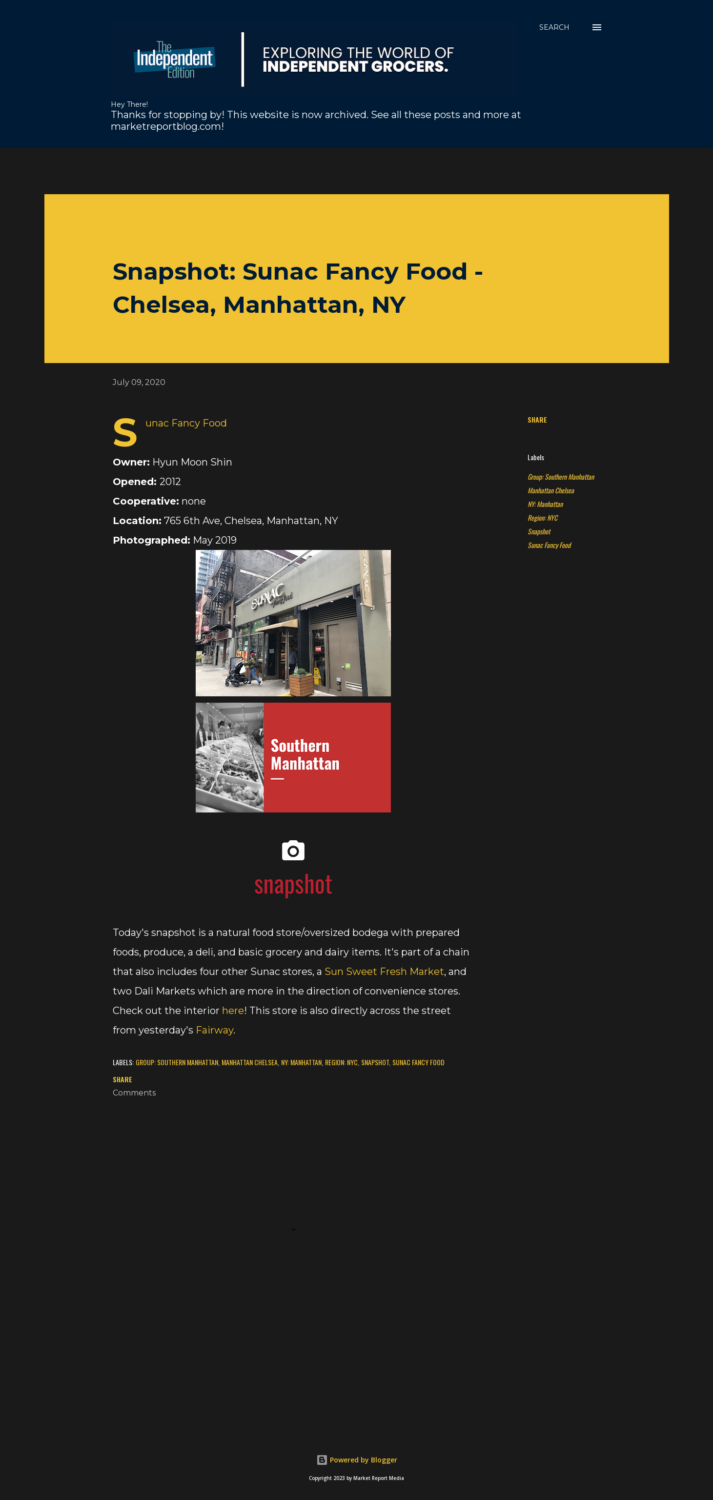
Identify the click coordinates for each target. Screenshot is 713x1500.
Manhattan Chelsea (551, 490)
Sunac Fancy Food (549, 545)
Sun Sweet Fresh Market (384, 971)
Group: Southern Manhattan (561, 476)
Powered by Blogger (356, 1459)
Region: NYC (542, 517)
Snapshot (539, 531)
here (233, 1010)
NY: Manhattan (545, 504)
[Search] (554, 27)
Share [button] (537, 419)
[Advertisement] (281, 170)
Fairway (214, 1030)
